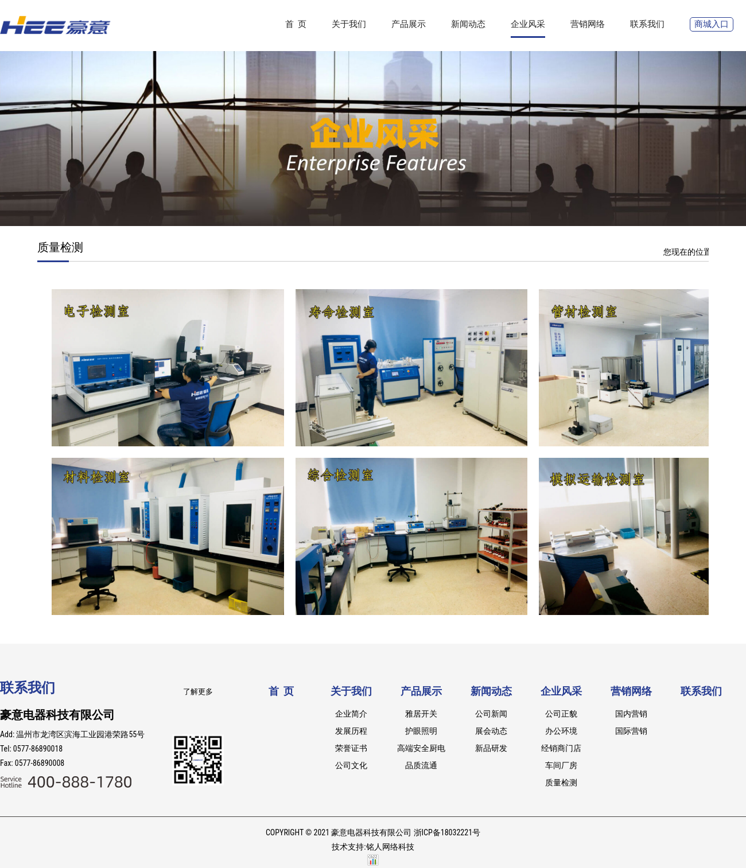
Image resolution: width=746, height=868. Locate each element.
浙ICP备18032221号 (447, 832)
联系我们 (647, 24)
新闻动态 (468, 24)
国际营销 (631, 730)
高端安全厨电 (421, 748)
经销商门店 (561, 748)
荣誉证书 (351, 748)
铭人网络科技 (390, 846)
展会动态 (491, 730)
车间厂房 (561, 765)
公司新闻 (491, 713)
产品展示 (408, 24)
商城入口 (711, 24)
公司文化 (351, 765)
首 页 (295, 24)
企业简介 (351, 713)
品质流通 (421, 765)
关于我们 (349, 24)
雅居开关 (421, 713)
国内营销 (631, 713)
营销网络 (587, 24)
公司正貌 (561, 713)
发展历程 (351, 730)
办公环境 (561, 730)
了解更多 (198, 691)
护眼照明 (421, 730)
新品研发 (491, 748)
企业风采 (528, 24)
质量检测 (561, 782)
